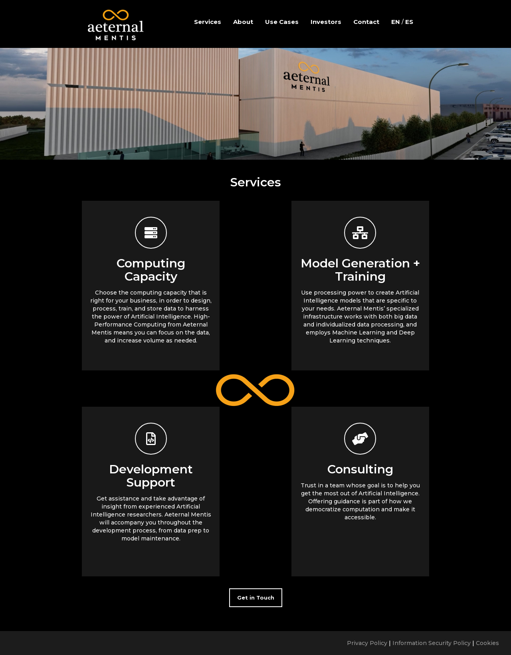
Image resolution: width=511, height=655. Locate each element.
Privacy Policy (367, 643)
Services (207, 22)
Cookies (487, 643)
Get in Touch (255, 597)
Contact (366, 22)
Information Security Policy (431, 643)
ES (409, 22)
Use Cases (282, 22)
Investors (326, 22)
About (243, 22)
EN (395, 22)
